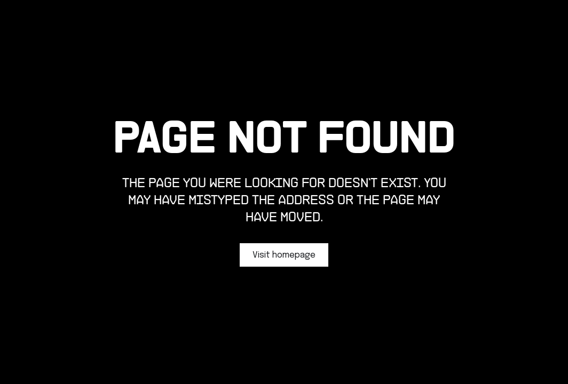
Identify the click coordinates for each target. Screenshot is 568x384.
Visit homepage (284, 255)
